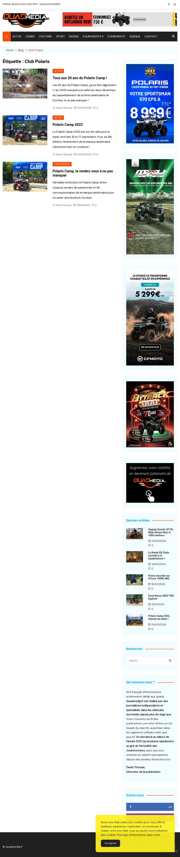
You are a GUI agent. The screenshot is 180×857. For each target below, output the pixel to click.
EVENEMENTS (116, 36)
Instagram (174, 4)
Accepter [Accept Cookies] (110, 847)
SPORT (60, 36)
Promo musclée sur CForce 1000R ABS (159, 577)
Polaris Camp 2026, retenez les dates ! (159, 617)
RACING (74, 36)
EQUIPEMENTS (92, 36)
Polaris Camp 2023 (68, 124)
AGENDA (134, 36)
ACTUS (16, 36)
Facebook (168, 4)
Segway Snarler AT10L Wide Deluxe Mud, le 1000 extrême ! (160, 532)
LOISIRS (30, 36)
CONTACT (150, 36)
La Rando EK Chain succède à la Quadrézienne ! (158, 555)
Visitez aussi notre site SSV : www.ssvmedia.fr (32, 4)
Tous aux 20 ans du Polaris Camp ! (80, 78)
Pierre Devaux (64, 205)
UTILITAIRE (45, 36)
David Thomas (64, 107)
